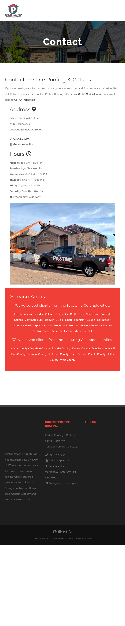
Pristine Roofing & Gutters (49, 538)
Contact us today (21, 493)
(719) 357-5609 (86, 94)
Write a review (57, 466)
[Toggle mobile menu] (119, 9)
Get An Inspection (24, 99)
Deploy (90, 538)
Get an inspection (23, 144)
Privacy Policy (68, 538)
